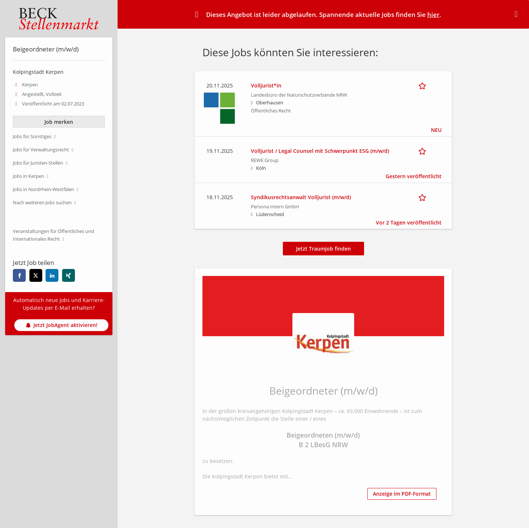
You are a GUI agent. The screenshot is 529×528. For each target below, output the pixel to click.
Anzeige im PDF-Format (402, 493)
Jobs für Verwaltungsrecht (41, 150)
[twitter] (35, 275)
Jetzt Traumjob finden (323, 248)
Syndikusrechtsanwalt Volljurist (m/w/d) (301, 197)
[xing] (68, 275)
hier (433, 14)
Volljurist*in (266, 85)
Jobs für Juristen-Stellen (38, 163)
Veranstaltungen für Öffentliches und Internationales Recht (53, 235)
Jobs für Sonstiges (32, 136)
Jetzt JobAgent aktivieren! (61, 325)
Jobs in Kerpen (28, 176)
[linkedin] (52, 275)
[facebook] (19, 275)
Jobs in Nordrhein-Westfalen (43, 189)
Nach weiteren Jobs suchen (42, 203)
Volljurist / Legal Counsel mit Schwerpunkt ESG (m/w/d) (320, 150)
